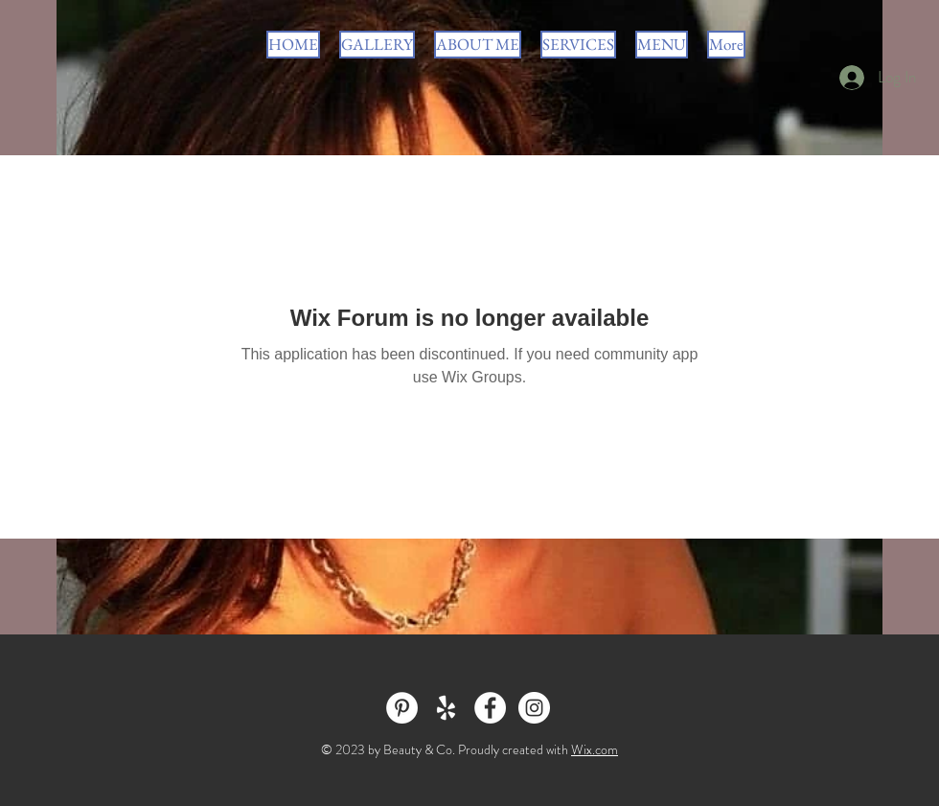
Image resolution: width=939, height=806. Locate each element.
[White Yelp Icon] (446, 708)
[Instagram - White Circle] (534, 708)
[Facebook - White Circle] (490, 708)
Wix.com (594, 749)
